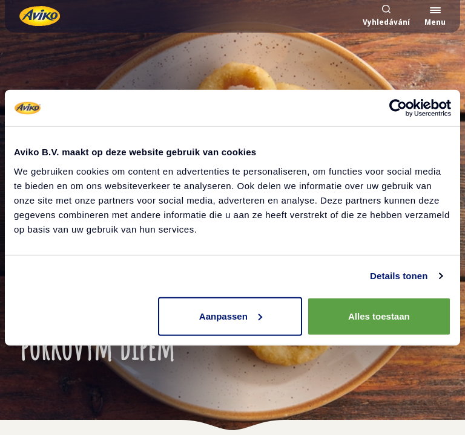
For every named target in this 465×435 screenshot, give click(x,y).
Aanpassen (230, 316)
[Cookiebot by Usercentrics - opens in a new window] (398, 108)
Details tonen (398, 276)
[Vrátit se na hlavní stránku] (39, 16)
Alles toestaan (379, 316)
